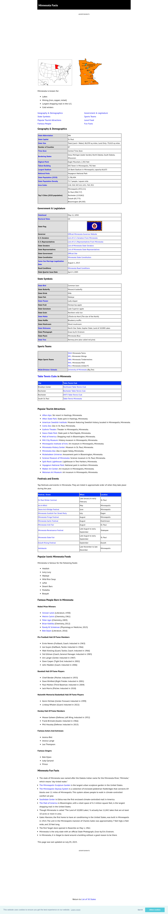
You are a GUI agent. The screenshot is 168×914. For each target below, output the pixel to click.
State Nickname (44, 328)
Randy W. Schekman (51, 627)
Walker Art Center (50, 468)
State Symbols (44, 116)
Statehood (42, 215)
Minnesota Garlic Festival (48, 521)
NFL (69, 356)
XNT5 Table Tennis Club (72, 395)
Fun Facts (88, 123)
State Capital (43, 139)
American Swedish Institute (54, 422)
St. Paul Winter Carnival (47, 500)
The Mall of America (48, 803)
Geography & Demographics (50, 113)
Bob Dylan (46, 630)
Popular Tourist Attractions (49, 120)
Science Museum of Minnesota (55, 458)
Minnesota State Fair (46, 537)
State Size (42, 143)
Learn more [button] (75, 910)
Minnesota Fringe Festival (48, 517)
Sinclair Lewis (48, 612)
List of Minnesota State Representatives (84, 249)
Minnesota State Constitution (79, 257)
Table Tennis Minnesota (72, 398)
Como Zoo (46, 425)
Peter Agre (46, 620)
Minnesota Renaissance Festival (50, 530)
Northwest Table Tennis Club (74, 387)
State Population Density (48, 181)
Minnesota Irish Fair (46, 525)
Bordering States (44, 156)
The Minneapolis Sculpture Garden (54, 785)
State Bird (42, 285)
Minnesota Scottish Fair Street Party (52, 513)
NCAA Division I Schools (47, 369)
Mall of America (49, 436)
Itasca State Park (49, 433)
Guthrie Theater (49, 429)
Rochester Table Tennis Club (74, 391)
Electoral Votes (44, 219)
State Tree (42, 339)
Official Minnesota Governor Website (82, 234)
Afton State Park (49, 418)
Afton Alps (46, 415)
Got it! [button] (140, 910)
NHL (70, 362)
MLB (70, 353)
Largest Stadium (44, 169)
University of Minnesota (77, 369)
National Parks (44, 173)
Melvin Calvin (48, 616)
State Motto (43, 316)
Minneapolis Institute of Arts (55, 443)
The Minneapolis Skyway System (53, 788)
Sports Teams (90, 116)
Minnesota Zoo (48, 451)
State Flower (43, 301)
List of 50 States (88, 899)
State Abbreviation (45, 135)
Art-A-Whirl (42, 505)
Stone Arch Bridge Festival (48, 509)
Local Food (89, 120)
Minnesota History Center (53, 447)
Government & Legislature (96, 113)
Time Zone (42, 151)
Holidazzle (42, 548)
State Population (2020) (47, 177)
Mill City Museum (50, 440)
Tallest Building (44, 166)
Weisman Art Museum (52, 472)
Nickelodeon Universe (52, 454)
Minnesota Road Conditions (79, 268)
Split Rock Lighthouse (52, 461)
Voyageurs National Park (53, 465)
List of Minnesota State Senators (81, 245)
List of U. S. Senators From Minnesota (83, 238)
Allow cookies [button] (155, 910)
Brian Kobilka (48, 623)
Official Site (72, 253)
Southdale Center (47, 799)
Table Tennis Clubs (47, 376)
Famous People (44, 123)
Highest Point (43, 162)
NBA (69, 359)
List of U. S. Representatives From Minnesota (85, 242)
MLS (69, 366)
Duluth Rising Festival (47, 543)
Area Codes (42, 185)
